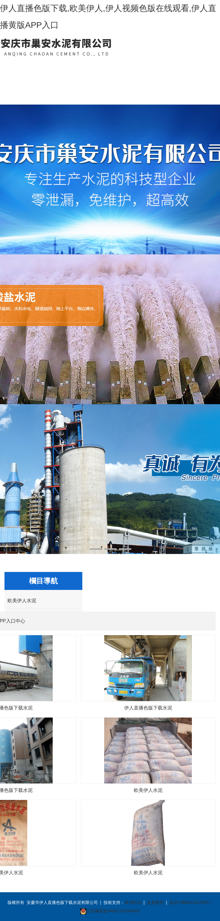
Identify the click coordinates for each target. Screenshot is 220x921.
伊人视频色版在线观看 (133, 81)
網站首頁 (16, 65)
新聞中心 (86, 65)
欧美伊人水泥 (21, 600)
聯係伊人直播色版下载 (180, 81)
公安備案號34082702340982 (113, 910)
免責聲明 (155, 902)
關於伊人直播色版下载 (39, 81)
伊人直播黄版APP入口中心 (63, 81)
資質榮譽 (109, 65)
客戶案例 (156, 65)
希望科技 (133, 902)
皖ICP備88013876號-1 (190, 902)
